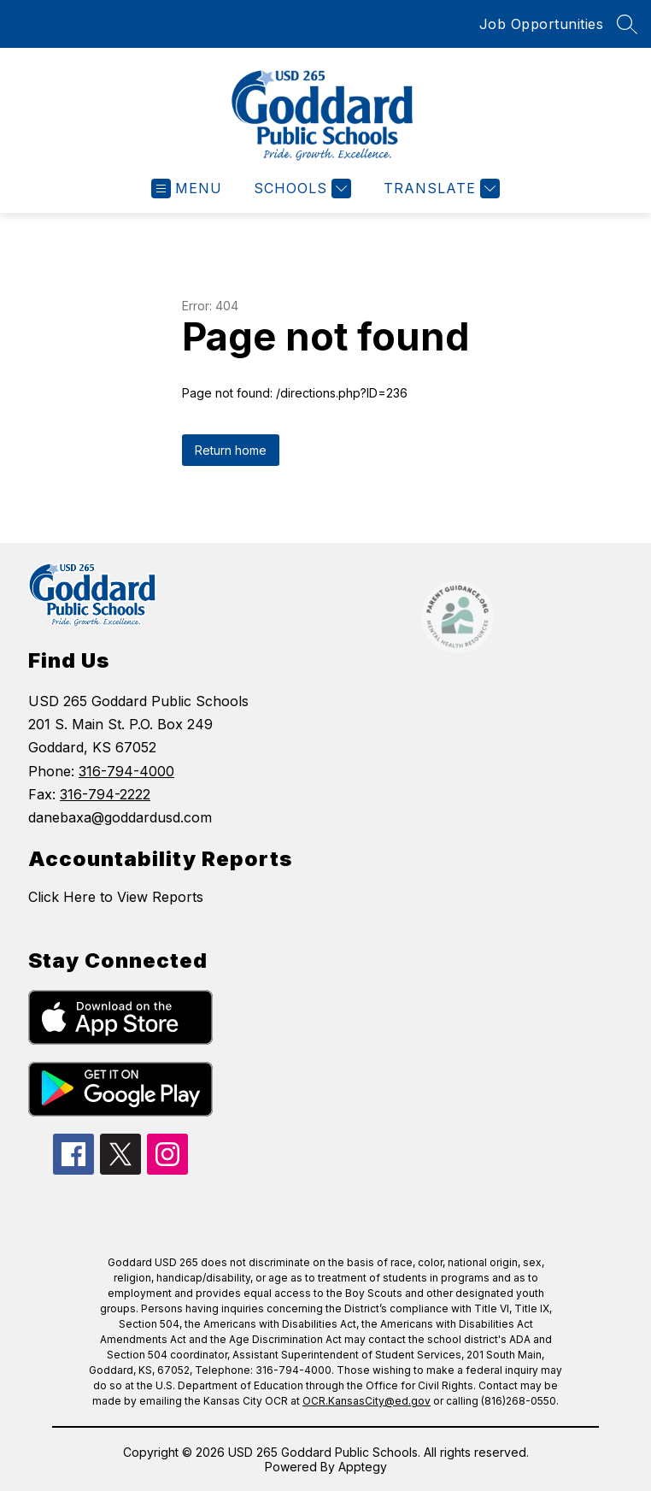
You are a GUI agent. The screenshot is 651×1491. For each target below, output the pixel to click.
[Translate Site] (439, 188)
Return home (231, 450)
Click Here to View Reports (115, 896)
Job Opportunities (541, 23)
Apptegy (362, 1466)
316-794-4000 (126, 771)
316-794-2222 (105, 794)
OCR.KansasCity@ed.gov (366, 1400)
